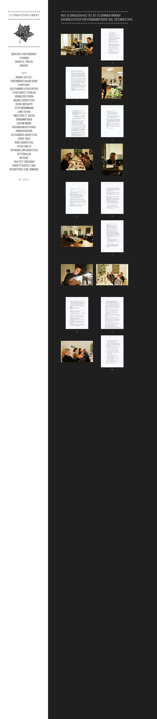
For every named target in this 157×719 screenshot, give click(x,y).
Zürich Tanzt (24, 139)
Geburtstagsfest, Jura (24, 165)
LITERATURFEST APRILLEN (24, 92)
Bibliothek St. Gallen (24, 115)
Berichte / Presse (24, 62)
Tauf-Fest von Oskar (24, 162)
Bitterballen (24, 154)
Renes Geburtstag (24, 142)
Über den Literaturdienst (24, 54)
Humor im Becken (24, 131)
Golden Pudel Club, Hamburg (24, 169)
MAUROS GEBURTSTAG (24, 100)
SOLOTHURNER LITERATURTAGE (24, 89)
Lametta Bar (24, 112)
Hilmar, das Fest (24, 77)
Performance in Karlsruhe (24, 81)
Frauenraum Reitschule (24, 127)
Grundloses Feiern (24, 96)
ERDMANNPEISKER (24, 119)
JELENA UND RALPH (24, 104)
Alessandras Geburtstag (24, 135)
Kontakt (24, 65)
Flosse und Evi (24, 146)
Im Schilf (24, 158)
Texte (24, 72)
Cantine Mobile (24, 123)
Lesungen (24, 58)
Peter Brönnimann (24, 108)
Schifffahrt (24, 85)
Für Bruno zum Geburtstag (24, 150)
